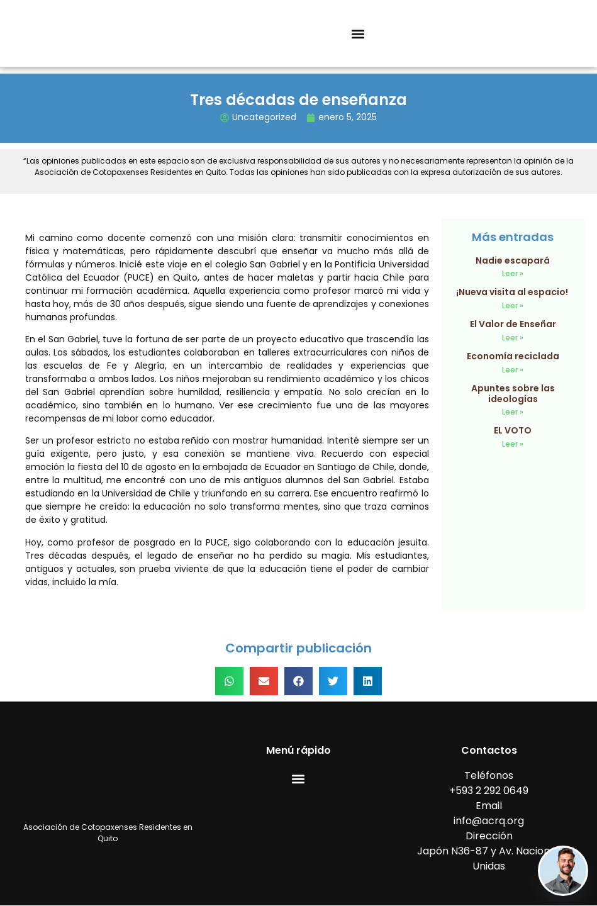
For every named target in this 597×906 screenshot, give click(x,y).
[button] (358, 33)
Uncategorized (264, 117)
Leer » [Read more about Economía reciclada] (512, 369)
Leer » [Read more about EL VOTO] (512, 444)
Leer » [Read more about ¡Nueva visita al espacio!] (512, 305)
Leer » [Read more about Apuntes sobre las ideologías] (512, 411)
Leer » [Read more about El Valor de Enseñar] (512, 337)
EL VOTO (513, 430)
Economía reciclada (513, 356)
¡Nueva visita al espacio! (513, 292)
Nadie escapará (513, 260)
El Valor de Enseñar (513, 324)
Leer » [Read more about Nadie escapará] (512, 273)
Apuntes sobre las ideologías (513, 393)
